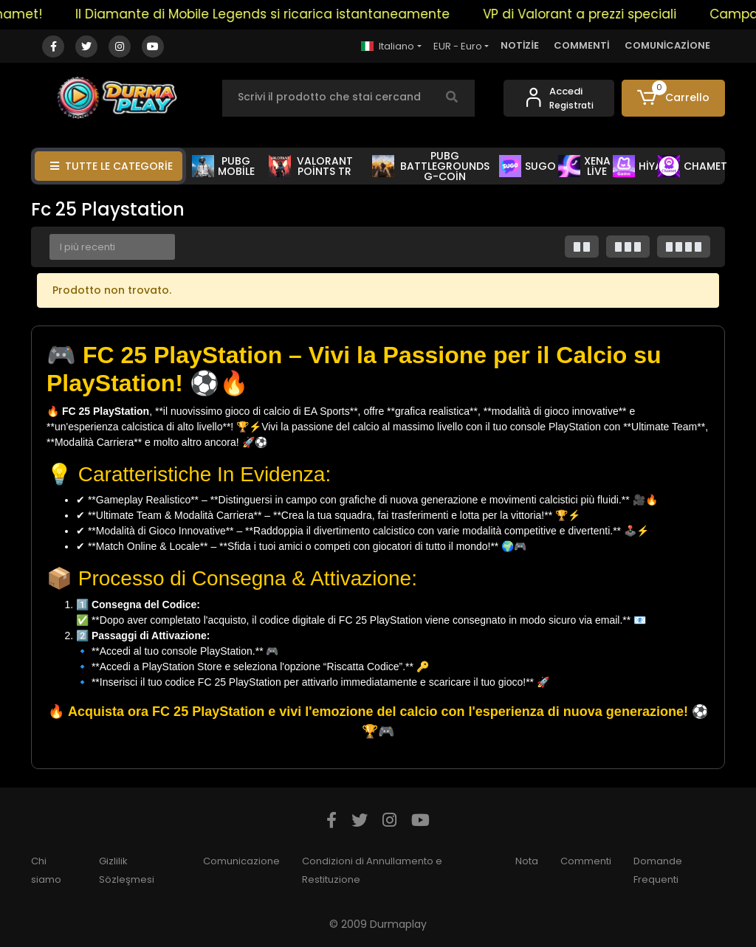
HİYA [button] (637, 166)
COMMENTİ (582, 45)
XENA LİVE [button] (584, 166)
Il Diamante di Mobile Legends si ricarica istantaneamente (270, 14)
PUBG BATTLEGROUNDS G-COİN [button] (431, 166)
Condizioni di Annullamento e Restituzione (372, 870)
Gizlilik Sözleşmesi (126, 870)
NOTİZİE (520, 45)
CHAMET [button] (692, 166)
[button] (673, 98)
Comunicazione (241, 861)
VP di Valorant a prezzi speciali (587, 14)
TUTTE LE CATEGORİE (111, 166)
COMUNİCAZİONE (667, 45)
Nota (526, 861)
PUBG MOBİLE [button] (223, 166)
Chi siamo (46, 870)
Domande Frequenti (657, 870)
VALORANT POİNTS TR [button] (310, 166)
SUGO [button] (527, 166)
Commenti (585, 861)
